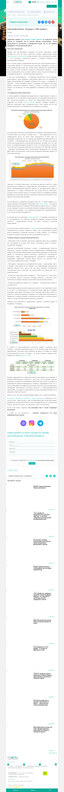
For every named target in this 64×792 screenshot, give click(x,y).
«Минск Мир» (43, 204)
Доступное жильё (50, 11)
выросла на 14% (25, 355)
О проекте (11, 766)
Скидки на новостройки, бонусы (17, 11)
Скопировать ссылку (13, 35)
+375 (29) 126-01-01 (18, 776)
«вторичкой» (22, 56)
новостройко (11, 56)
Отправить (32, 463)
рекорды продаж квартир (33, 39)
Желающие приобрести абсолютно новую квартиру (24, 398)
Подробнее (52, 509)
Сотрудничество (20, 766)
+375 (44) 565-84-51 (20, 773)
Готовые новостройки (35, 11)
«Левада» (34, 228)
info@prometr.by (11, 779)
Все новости (53, 753)
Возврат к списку (13, 470)
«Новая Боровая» (33, 217)
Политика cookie (28, 768)
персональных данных (31, 460)
